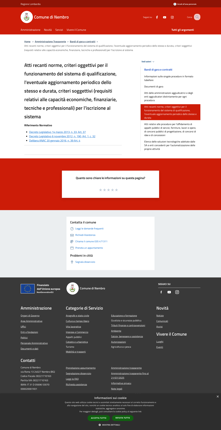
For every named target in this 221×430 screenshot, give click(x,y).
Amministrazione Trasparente (50, 41)
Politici (24, 337)
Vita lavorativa (73, 326)
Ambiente (116, 331)
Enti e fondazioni (29, 332)
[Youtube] (162, 17)
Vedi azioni (148, 62)
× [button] (217, 397)
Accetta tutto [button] (98, 418)
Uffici (23, 326)
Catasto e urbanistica (77, 342)
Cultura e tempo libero (77, 321)
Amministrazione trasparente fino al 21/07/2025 (130, 376)
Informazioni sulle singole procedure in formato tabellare (168, 78)
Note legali (116, 389)
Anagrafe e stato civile (77, 315)
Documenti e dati (29, 348)
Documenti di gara (153, 86)
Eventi (159, 347)
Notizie (160, 315)
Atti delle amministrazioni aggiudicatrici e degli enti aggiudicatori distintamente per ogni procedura (168, 96)
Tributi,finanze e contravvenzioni (128, 325)
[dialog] (110, 411)
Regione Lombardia (31, 4)
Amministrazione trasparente (126, 368)
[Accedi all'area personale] (184, 4)
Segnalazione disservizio (78, 373)
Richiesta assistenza (76, 384)
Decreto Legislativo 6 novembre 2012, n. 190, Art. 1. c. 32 (62, 136)
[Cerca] (196, 17)
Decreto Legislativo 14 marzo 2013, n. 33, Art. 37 (57, 132)
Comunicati (162, 321)
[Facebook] (154, 17)
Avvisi (159, 326)
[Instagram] (169, 17)
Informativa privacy (121, 383)
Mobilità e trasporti (76, 351)
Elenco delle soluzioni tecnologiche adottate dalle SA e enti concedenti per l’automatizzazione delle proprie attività (169, 145)
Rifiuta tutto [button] (123, 418)
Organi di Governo (30, 315)
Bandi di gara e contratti (82, 41)
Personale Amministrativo (34, 343)
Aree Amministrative (31, 321)
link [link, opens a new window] (140, 411)
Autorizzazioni (118, 342)
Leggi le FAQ (72, 379)
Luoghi (159, 341)
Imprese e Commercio (77, 332)
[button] (110, 424)
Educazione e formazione (124, 315)
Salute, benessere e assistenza (127, 336)
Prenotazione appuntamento (81, 368)
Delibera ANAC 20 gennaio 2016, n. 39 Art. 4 (54, 140)
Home (27, 41)
